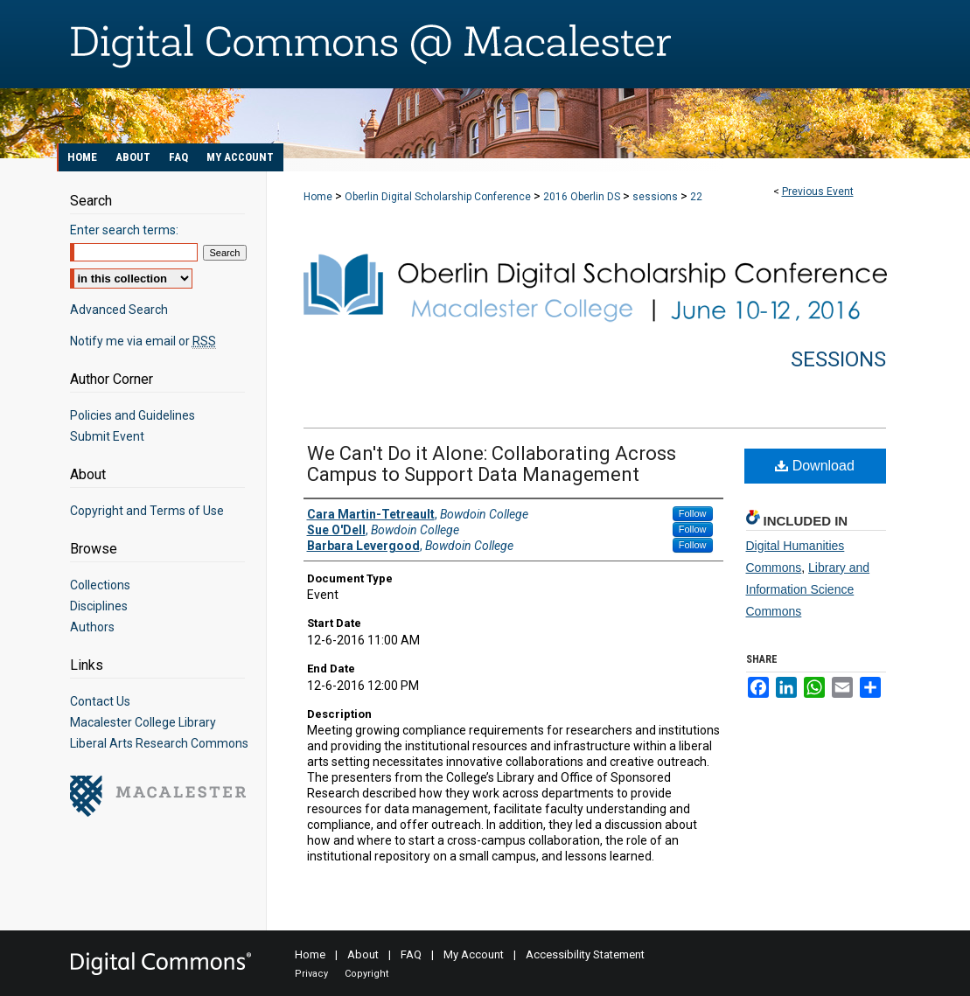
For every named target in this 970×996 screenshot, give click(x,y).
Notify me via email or (143, 341)
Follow (693, 513)
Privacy (311, 973)
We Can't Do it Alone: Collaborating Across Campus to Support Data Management (491, 463)
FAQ (411, 954)
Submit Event (107, 436)
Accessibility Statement (585, 954)
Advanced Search (119, 310)
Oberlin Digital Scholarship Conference (439, 197)
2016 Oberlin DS (583, 197)
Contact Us (100, 701)
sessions (656, 197)
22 (696, 197)
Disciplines (99, 606)
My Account (473, 954)
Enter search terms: (124, 230)
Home (318, 197)
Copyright (366, 973)
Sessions (838, 359)
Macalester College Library (143, 722)
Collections (100, 585)
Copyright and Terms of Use (147, 511)
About (363, 954)
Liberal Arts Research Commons (159, 743)
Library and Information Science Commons (808, 589)
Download (815, 465)
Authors (92, 627)
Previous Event (818, 191)
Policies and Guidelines (132, 415)
